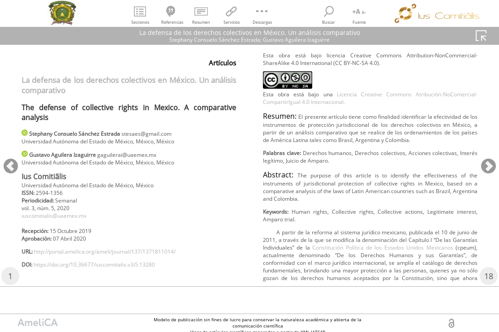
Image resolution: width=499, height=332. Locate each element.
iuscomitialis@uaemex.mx (60, 224)
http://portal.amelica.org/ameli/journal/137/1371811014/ (121, 264)
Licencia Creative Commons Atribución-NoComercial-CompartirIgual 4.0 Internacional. (370, 100)
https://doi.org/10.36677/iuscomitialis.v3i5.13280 (109, 279)
